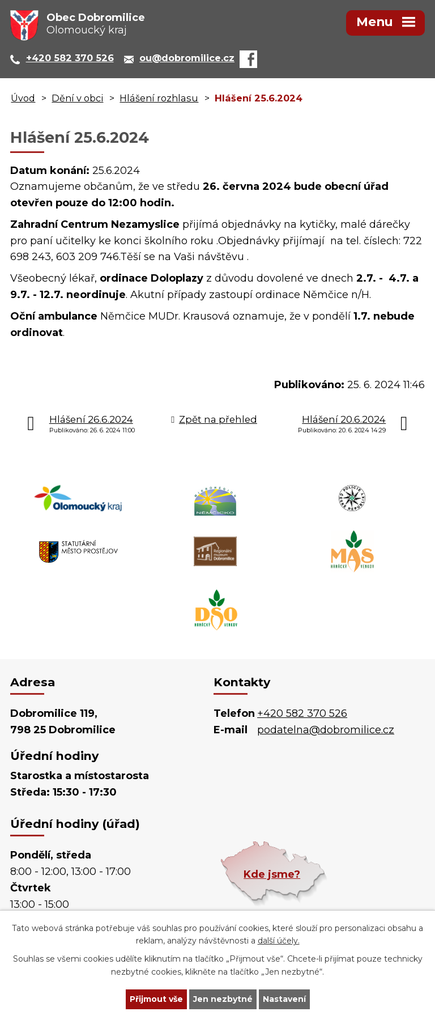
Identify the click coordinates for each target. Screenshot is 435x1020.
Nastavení (284, 999)
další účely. (279, 941)
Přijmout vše (156, 999)
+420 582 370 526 (302, 713)
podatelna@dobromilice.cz (325, 730)
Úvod (23, 98)
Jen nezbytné (223, 999)
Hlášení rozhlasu (159, 98)
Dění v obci (77, 98)
